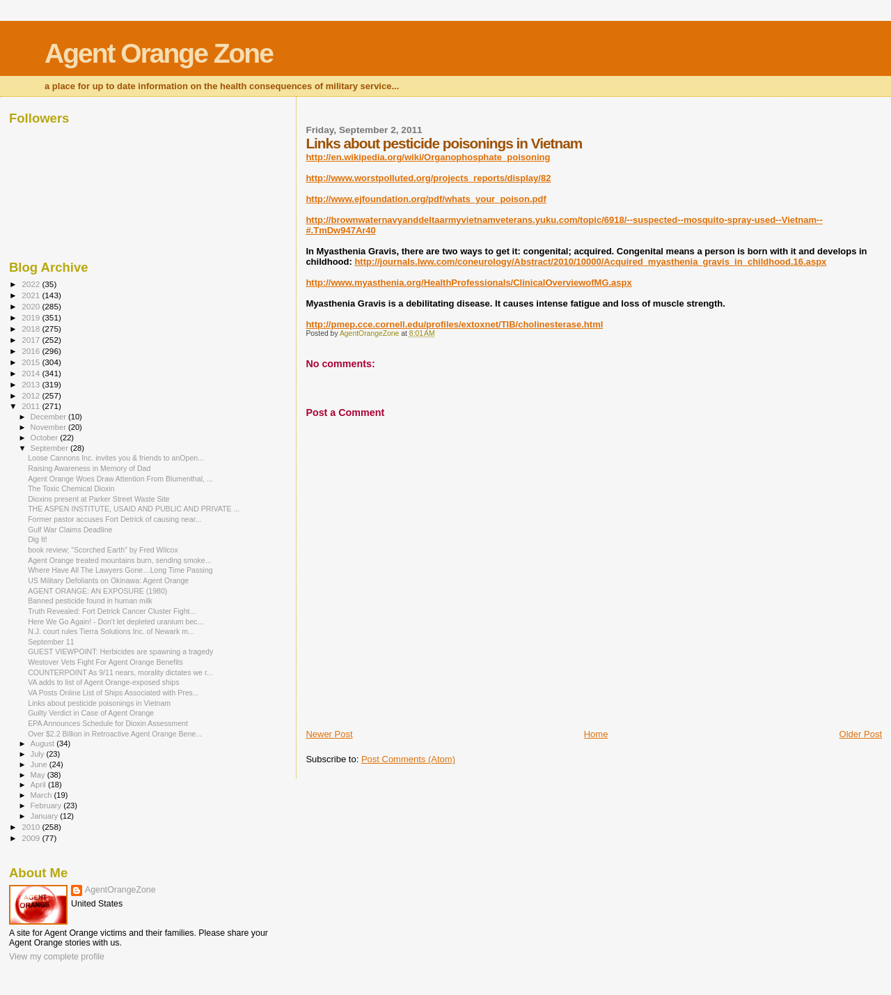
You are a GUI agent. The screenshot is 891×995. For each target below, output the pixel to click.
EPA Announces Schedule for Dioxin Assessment (108, 723)
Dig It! (37, 539)
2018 (32, 328)
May (39, 775)
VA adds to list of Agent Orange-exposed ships (103, 682)
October (46, 437)
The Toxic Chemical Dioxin (71, 488)
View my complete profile (56, 957)
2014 (32, 373)
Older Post (860, 734)
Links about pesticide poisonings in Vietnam (99, 703)
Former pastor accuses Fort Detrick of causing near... (114, 519)
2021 (32, 295)
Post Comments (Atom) (408, 759)
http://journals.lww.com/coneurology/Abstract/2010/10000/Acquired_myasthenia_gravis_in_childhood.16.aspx (590, 261)
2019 (32, 317)
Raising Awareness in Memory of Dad (89, 468)
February (47, 805)
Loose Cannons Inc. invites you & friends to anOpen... (116, 458)
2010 (32, 826)
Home (596, 734)
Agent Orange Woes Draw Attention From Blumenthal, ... (120, 479)
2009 (32, 837)
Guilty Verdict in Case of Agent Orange (91, 713)
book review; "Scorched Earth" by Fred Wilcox (103, 550)
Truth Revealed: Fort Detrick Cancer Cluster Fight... (112, 611)
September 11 (51, 642)
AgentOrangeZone (120, 890)
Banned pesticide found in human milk (90, 600)
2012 (32, 395)
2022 (32, 283)
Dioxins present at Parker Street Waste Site (99, 499)
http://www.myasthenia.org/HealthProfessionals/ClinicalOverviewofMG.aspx (468, 282)
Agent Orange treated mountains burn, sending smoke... (119, 560)
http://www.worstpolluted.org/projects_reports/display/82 (428, 178)
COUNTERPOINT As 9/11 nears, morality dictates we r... (120, 672)
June (40, 764)
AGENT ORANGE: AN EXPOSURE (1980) (97, 591)
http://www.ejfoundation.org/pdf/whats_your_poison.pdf (426, 199)
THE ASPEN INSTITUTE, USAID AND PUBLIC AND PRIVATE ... (133, 508)
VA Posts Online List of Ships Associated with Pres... (113, 692)
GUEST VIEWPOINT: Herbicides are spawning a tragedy (120, 651)
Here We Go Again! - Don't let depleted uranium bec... (115, 621)
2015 (32, 362)
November (49, 427)
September (51, 448)
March (42, 795)
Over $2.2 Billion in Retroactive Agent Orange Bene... (115, 734)
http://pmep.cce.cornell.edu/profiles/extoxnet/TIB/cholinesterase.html (454, 324)
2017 (32, 339)
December (49, 416)
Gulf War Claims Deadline (70, 529)
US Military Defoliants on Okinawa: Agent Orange (108, 580)
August (44, 743)
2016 (32, 350)
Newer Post (329, 734)
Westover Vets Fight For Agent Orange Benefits (105, 662)
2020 (32, 306)
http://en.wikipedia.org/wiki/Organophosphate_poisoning (428, 157)
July (39, 754)
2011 (32, 405)
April (39, 784)
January (46, 816)
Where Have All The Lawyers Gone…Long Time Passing (120, 570)
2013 (32, 384)
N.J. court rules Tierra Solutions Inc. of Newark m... (111, 631)
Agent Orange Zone (159, 53)
